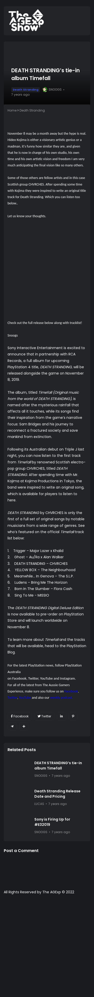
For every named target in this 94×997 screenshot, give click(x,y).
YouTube (46, 678)
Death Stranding (25, 90)
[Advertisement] (47, 948)
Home (12, 110)
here (12, 500)
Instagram (67, 678)
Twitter (33, 678)
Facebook (19, 678)
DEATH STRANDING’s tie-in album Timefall (58, 765)
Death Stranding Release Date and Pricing (57, 794)
